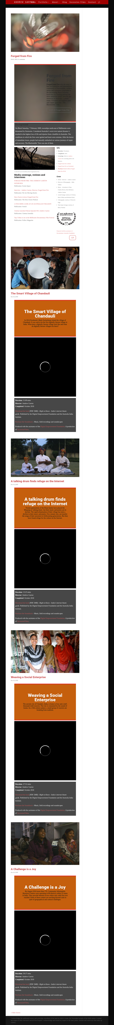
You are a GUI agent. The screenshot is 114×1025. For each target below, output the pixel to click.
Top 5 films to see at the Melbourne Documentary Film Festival (34, 217)
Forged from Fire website (64, 163)
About (55, 2)
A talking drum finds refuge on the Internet (37, 481)
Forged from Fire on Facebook (65, 166)
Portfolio (43, 2)
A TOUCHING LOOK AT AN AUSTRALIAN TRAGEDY (32, 204)
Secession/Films (23, 430)
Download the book (22, 411)
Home (33, 2)
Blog (65, 2)
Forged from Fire (21, 56)
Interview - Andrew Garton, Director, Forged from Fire (31, 190)
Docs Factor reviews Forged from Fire (26, 197)
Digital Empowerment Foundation (53, 426)
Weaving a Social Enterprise (28, 677)
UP (72, 238)
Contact (92, 2)
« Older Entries (15, 1013)
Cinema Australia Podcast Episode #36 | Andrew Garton (31, 211)
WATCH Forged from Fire (59, 110)
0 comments (21, 59)
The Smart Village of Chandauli (30, 293)
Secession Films (78, 2)
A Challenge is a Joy (23, 869)
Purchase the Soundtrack (24, 422)
